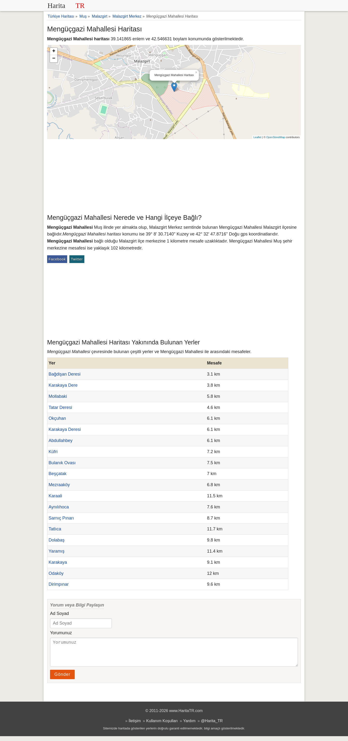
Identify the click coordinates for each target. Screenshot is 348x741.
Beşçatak (57, 473)
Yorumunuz (61, 632)
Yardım (189, 725)
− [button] (53, 58)
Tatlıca (55, 529)
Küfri (53, 451)
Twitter (77, 259)
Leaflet (257, 137)
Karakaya (58, 562)
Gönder (62, 679)
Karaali (55, 495)
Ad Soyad (59, 613)
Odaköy (56, 573)
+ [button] (53, 51)
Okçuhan (57, 418)
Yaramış (57, 551)
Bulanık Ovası (62, 462)
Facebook (57, 259)
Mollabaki (58, 396)
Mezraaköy (59, 484)
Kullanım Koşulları (162, 725)
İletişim (135, 725)
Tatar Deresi (60, 407)
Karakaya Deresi (65, 429)
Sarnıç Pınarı (61, 518)
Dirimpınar (59, 584)
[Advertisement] (174, 175)
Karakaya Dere (63, 385)
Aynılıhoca (59, 507)
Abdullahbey (60, 440)
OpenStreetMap (275, 137)
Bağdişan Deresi (64, 374)
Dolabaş (57, 540)
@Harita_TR (212, 725)
